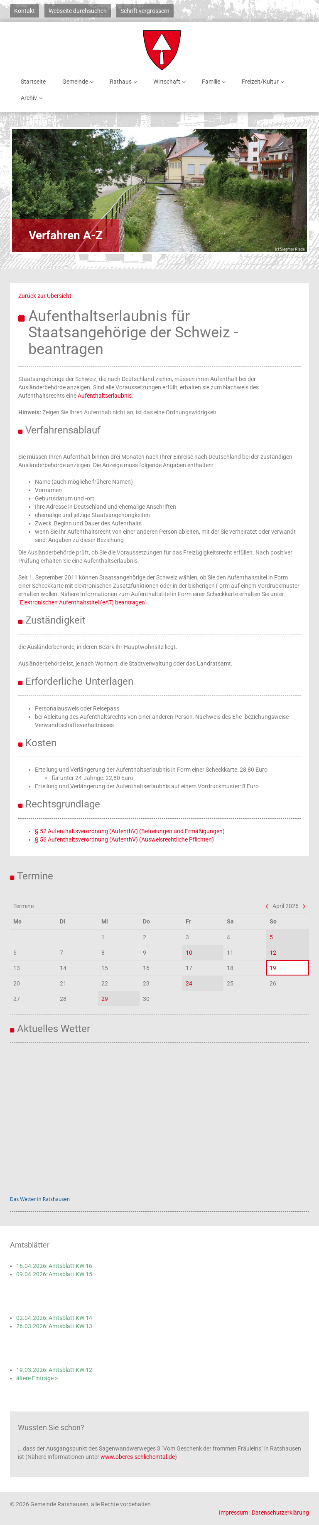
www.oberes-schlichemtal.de (138, 1456)
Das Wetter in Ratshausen (40, 1199)
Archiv (33, 98)
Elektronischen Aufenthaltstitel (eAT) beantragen (82, 602)
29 (104, 998)
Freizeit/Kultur (264, 81)
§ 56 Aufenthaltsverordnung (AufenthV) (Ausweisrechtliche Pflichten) (124, 839)
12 (273, 952)
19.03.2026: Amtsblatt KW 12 (54, 1370)
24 (189, 983)
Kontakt (24, 10)
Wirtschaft (171, 81)
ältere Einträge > (37, 1378)
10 (189, 952)
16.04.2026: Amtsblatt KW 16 (54, 1266)
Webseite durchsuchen (78, 10)
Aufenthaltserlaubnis (105, 395)
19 (273, 968)
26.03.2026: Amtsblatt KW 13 (54, 1326)
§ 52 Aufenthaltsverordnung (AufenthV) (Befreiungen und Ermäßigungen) (130, 831)
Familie (215, 81)
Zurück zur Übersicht (44, 295)
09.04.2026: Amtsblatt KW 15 (54, 1274)
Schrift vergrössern (144, 10)
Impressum (233, 1512)
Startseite (33, 81)
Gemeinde (79, 81)
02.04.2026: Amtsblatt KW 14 (54, 1318)
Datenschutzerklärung (280, 1512)
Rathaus (125, 81)
